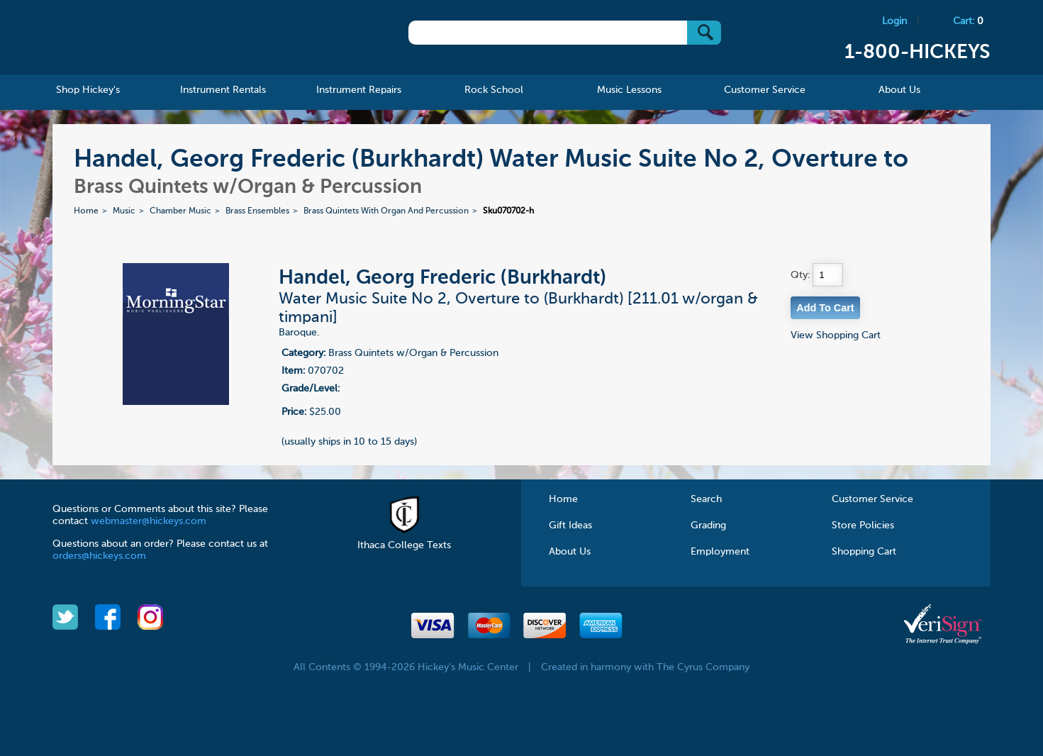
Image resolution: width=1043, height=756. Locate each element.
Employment (720, 552)
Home (86, 211)
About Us (570, 552)
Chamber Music (180, 211)
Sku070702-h (508, 211)
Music (124, 211)
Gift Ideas (570, 525)
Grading (708, 525)
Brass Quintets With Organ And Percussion (386, 211)
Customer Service (872, 499)
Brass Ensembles (257, 211)
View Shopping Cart (836, 335)
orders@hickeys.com (99, 556)
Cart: (968, 21)
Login (894, 21)
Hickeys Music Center (146, 39)
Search (706, 499)
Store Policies (863, 525)
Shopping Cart (864, 552)
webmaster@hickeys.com (148, 521)
